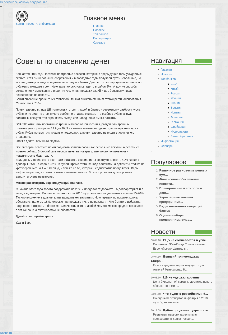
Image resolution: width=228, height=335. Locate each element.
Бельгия (176, 107)
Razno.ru (6, 333)
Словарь (99, 42)
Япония (176, 98)
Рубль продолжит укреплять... (186, 310)
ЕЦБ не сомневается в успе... (186, 240)
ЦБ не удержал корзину (181, 277)
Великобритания (182, 136)
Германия (177, 122)
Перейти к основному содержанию (23, 2)
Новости (98, 30)
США (174, 83)
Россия (175, 93)
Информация (102, 38)
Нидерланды (179, 131)
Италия (176, 102)
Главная (98, 25)
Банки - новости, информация (36, 23)
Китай (174, 88)
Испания (176, 112)
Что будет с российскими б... (185, 293)
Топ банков (100, 34)
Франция (176, 117)
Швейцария (178, 126)
